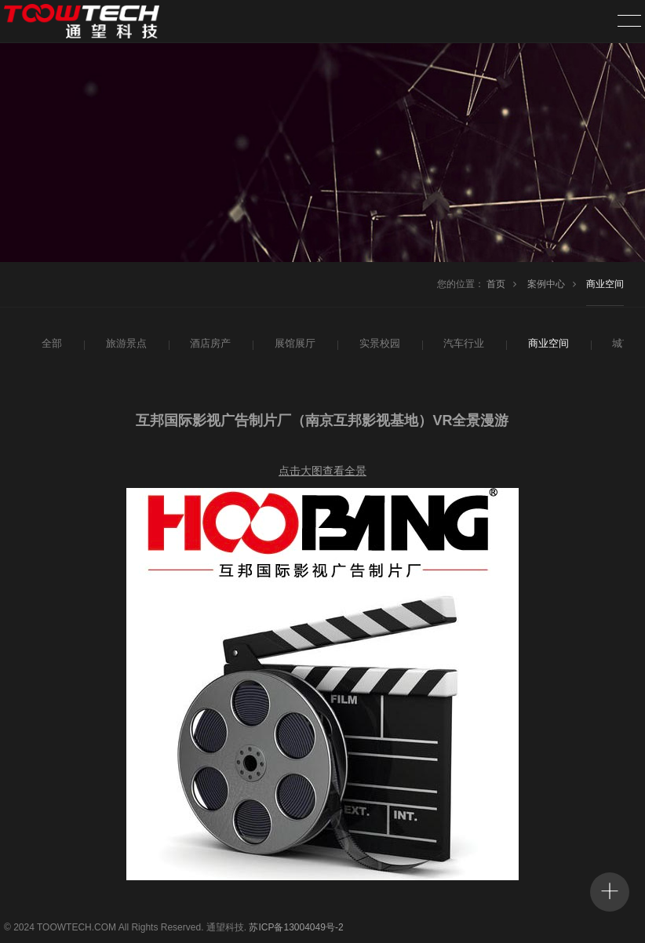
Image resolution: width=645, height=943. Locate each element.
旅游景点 (125, 343)
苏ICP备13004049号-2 (296, 927)
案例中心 (546, 284)
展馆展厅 (293, 343)
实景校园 (378, 343)
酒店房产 (208, 343)
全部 (50, 343)
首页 (495, 284)
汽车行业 (462, 343)
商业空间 (605, 284)
